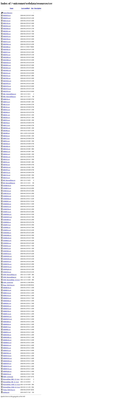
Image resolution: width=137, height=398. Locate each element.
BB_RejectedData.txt (9, 183)
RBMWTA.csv (7, 366)
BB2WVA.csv (7, 89)
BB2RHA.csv (7, 65)
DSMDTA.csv (7, 206)
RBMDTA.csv (7, 308)
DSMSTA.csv (7, 248)
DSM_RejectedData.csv (10, 274)
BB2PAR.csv (6, 49)
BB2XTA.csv (7, 91)
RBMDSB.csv (7, 301)
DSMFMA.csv (7, 214)
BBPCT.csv (6, 138)
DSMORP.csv (7, 219)
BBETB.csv (6, 123)
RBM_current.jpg (8, 376)
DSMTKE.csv (7, 251)
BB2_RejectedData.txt (9, 96)
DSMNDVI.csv (7, 217)
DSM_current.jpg (8, 282)
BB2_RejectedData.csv (9, 94)
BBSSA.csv (6, 159)
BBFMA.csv (6, 128)
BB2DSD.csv (7, 34)
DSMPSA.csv (7, 230)
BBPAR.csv (6, 136)
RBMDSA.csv (7, 298)
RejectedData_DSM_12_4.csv (11, 384)
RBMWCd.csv (7, 355)
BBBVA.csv (6, 102)
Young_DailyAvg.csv (9, 389)
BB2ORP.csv (6, 47)
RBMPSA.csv (7, 332)
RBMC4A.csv (7, 295)
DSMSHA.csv (7, 243)
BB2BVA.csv (7, 18)
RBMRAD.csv (7, 340)
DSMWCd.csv (7, 253)
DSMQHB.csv (7, 235)
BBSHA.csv (6, 154)
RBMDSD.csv (7, 306)
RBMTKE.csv (7, 353)
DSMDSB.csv (7, 198)
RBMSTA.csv (7, 350)
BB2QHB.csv (7, 60)
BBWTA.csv (6, 172)
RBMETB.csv (7, 311)
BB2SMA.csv (7, 70)
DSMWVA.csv (7, 266)
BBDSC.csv (6, 115)
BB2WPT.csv (7, 83)
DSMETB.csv (7, 209)
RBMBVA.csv (7, 290)
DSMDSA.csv (7, 196)
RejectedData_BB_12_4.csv (11, 382)
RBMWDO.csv (7, 361)
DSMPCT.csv (7, 225)
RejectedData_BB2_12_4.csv (11, 379)
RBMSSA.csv (7, 348)
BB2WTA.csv (7, 86)
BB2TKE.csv (7, 78)
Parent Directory (7, 13)
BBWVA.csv (6, 175)
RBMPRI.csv (7, 329)
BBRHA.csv (6, 151)
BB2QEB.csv (7, 57)
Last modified (25, 8)
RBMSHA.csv (7, 345)
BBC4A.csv (6, 107)
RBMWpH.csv (7, 371)
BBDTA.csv (6, 120)
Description (37, 8)
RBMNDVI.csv (7, 319)
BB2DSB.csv (7, 28)
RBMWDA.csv (7, 358)
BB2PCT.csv (6, 52)
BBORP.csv (6, 133)
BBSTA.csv (6, 162)
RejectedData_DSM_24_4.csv (11, 387)
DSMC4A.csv (7, 193)
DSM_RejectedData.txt (9, 277)
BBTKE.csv (6, 164)
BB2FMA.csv (7, 44)
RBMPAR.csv (7, 324)
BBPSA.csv (6, 141)
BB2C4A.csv (6, 23)
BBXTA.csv (6, 177)
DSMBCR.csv (7, 185)
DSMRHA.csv (7, 240)
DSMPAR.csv (7, 222)
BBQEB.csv (6, 143)
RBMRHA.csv (7, 342)
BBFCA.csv (6, 125)
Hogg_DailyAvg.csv (9, 285)
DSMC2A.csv (7, 191)
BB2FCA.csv (7, 41)
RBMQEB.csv (7, 335)
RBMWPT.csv (7, 363)
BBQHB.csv (6, 146)
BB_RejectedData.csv (9, 180)
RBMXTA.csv (7, 374)
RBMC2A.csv (7, 293)
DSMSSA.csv (7, 246)
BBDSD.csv (6, 117)
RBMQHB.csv (7, 337)
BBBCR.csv (6, 99)
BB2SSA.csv (6, 73)
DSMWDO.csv (7, 259)
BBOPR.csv (6, 130)
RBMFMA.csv (7, 316)
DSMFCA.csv (7, 212)
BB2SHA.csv (7, 68)
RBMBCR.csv (7, 287)
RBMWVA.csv (7, 369)
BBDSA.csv (6, 109)
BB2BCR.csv (7, 15)
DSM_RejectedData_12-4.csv (11, 280)
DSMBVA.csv (7, 188)
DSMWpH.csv (7, 269)
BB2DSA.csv (7, 26)
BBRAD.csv (6, 149)
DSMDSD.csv (7, 204)
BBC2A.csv (6, 104)
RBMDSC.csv (7, 303)
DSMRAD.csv (7, 238)
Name (11, 8)
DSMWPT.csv (7, 261)
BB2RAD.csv (7, 62)
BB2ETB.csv (6, 39)
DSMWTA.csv (7, 264)
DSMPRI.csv (6, 227)
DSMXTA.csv (7, 272)
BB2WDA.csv (7, 81)
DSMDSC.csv (7, 201)
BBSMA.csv (6, 157)
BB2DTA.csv (7, 36)
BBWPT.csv (6, 170)
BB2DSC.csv (7, 31)
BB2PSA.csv (6, 54)
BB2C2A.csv (6, 20)
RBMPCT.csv (7, 327)
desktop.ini (6, 392)
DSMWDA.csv (7, 256)
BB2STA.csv (6, 75)
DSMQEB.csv (7, 232)
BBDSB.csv (6, 112)
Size (32, 8)
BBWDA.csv (6, 167)
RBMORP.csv (7, 321)
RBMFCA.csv (7, 314)
